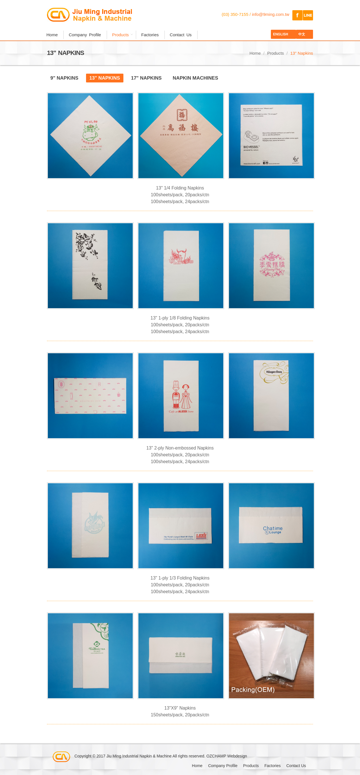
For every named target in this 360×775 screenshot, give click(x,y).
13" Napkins (104, 78)
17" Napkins (146, 78)
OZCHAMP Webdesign (226, 756)
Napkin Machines (195, 78)
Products (121, 35)
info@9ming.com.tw (270, 14)
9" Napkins (64, 78)
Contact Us (181, 35)
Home (52, 35)
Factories (150, 35)
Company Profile (85, 35)
